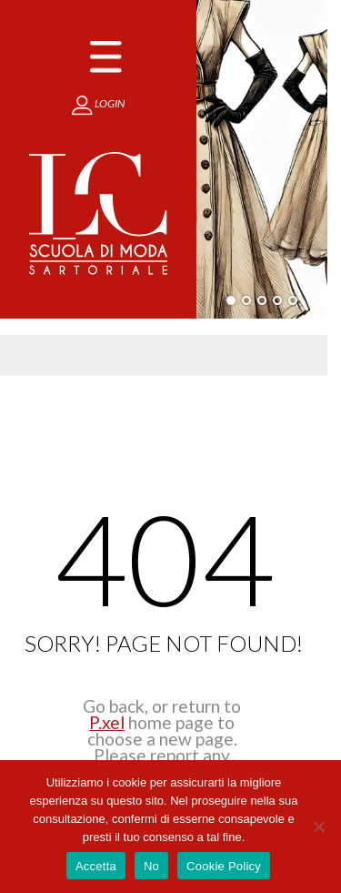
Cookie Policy (223, 866)
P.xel (107, 722)
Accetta (95, 866)
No (151, 866)
